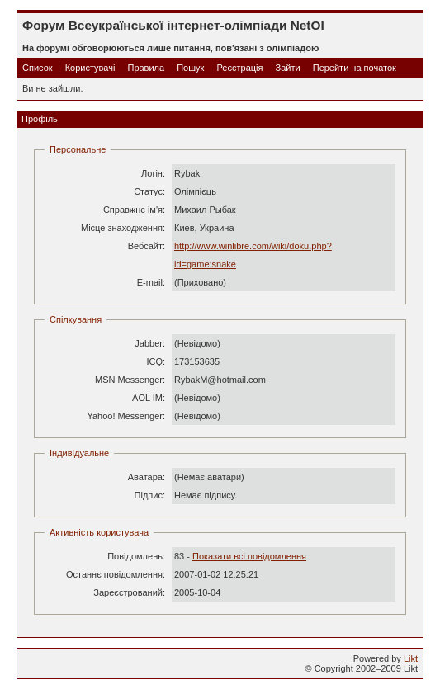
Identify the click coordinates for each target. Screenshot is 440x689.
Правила (145, 68)
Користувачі (90, 68)
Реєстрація (239, 68)
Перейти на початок (354, 68)
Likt (411, 658)
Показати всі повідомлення (249, 556)
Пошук (190, 68)
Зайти (288, 68)
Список (37, 68)
